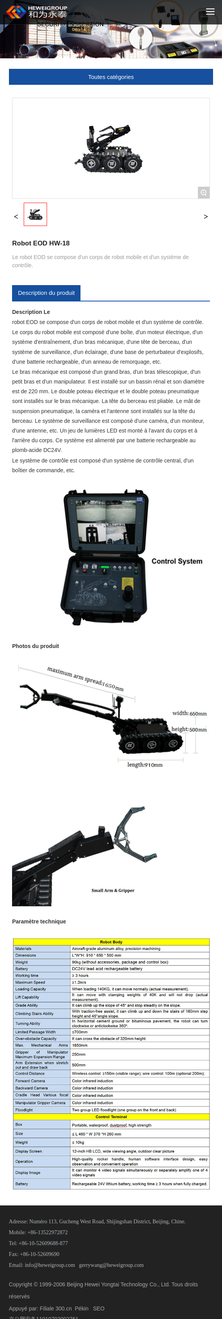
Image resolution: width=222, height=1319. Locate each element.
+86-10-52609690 (39, 1254)
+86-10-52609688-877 (43, 1243)
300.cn (64, 1308)
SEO (99, 1308)
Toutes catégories (111, 77)
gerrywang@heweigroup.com (111, 1265)
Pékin (82, 1308)
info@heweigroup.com (50, 1265)
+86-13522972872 (48, 1232)
